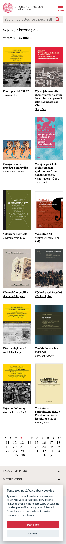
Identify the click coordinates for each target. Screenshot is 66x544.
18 (58, 443)
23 (37, 447)
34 (58, 451)
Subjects (8, 30)
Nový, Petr (40, 109)
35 (16, 455)
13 (22, 443)
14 (29, 443)
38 (38, 455)
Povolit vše (33, 524)
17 (51, 443)
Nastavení (33, 533)
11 (8, 443)
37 (30, 455)
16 (44, 443)
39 (45, 455)
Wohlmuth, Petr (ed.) (14, 412)
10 (60, 438)
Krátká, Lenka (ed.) (13, 352)
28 (15, 451)
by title (25, 38)
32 (44, 451)
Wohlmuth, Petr (43, 296)
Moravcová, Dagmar (14, 296)
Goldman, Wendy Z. (14, 238)
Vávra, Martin (42, 178)
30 (29, 451)
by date (9, 38)
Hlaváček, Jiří (10, 95)
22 (29, 447)
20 (15, 447)
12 (15, 443)
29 (22, 451)
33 (51, 451)
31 (37, 451)
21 (22, 447)
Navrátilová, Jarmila (13, 171)
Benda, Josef (42, 422)
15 (37, 443)
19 (8, 447)
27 (8, 451)
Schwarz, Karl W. (44, 355)
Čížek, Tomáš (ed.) (47, 180)
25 (51, 447)
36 (23, 455)
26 (58, 447)
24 (44, 447)
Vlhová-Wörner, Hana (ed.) (47, 239)
